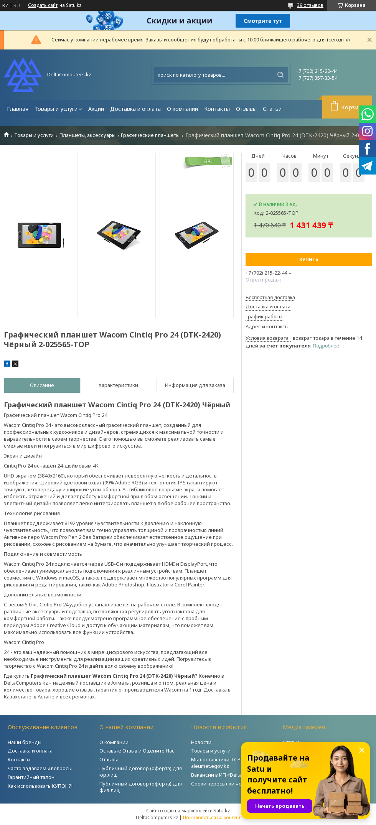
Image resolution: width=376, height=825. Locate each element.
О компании (182, 108)
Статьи (272, 108)
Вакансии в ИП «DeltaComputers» (230, 774)
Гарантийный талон (31, 777)
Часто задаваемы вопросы (40, 768)
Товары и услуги (56, 108)
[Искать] (280, 74)
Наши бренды (24, 742)
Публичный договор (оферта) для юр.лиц (140, 771)
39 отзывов (310, 5)
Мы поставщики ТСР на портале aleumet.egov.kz (230, 762)
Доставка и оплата (135, 108)
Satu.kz (221, 810)
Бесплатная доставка (270, 297)
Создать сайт (43, 5)
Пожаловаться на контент (212, 817)
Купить (308, 259)
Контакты (217, 108)
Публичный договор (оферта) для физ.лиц (140, 787)
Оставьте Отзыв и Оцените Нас (137, 750)
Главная (17, 108)
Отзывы (246, 108)
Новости (201, 742)
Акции (96, 108)
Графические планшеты (150, 135)
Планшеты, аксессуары (87, 135)
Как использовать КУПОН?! (40, 785)
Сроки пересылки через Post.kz (230, 783)
